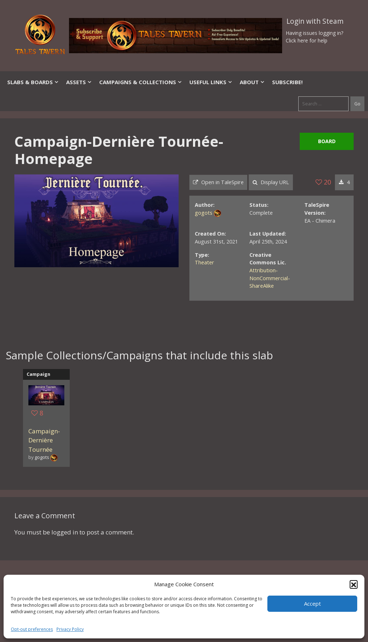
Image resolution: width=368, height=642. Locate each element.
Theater (204, 262)
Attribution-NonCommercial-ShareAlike (269, 278)
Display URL (271, 182)
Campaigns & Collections (140, 82)
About (252, 82)
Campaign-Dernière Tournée (44, 440)
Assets (79, 82)
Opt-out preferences (32, 629)
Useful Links (211, 82)
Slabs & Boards (33, 82)
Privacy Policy (70, 629)
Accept (312, 603)
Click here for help (306, 40)
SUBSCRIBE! (287, 82)
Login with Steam (315, 21)
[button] (353, 584)
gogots (203, 212)
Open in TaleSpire (218, 182)
